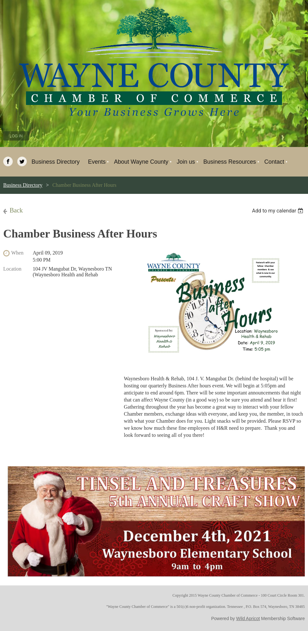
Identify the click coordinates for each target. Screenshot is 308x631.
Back (16, 210)
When (17, 252)
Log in (16, 136)
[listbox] (278, 211)
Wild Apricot (248, 618)
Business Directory (22, 185)
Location (12, 269)
